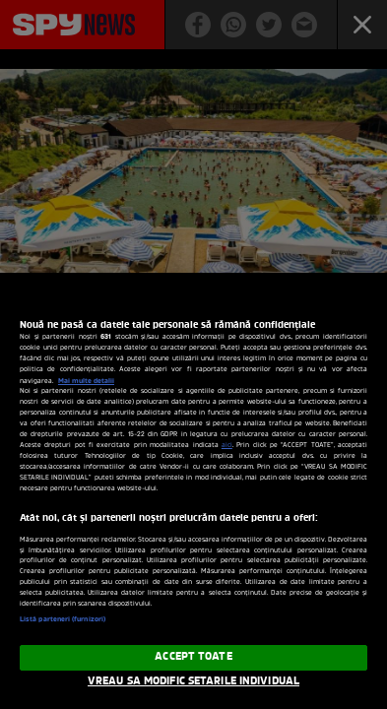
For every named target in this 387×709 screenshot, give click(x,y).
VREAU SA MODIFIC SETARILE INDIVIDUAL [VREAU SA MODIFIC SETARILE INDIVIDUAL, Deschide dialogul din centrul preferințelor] (193, 681)
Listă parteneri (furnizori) (62, 619)
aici (227, 445)
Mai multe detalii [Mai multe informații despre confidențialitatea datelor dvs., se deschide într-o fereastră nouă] (86, 381)
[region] (193, 491)
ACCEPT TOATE (193, 657)
